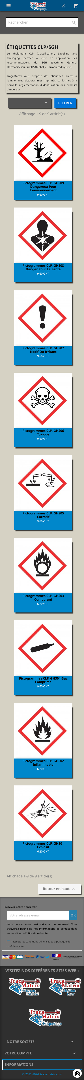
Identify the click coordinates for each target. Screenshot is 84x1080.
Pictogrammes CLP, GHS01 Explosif (43, 845)
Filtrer (65, 103)
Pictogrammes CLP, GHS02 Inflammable (43, 763)
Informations (19, 1064)
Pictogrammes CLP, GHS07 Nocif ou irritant (43, 350)
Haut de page (77, 1074)
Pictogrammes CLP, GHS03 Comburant (43, 597)
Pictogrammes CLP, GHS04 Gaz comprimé (43, 680)
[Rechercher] (42, 22)
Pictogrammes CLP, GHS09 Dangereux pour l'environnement (43, 186)
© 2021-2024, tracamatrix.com (42, 1074)
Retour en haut (59, 889)
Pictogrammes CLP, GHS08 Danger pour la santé (43, 267)
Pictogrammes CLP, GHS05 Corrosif (43, 515)
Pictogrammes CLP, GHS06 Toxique (43, 432)
